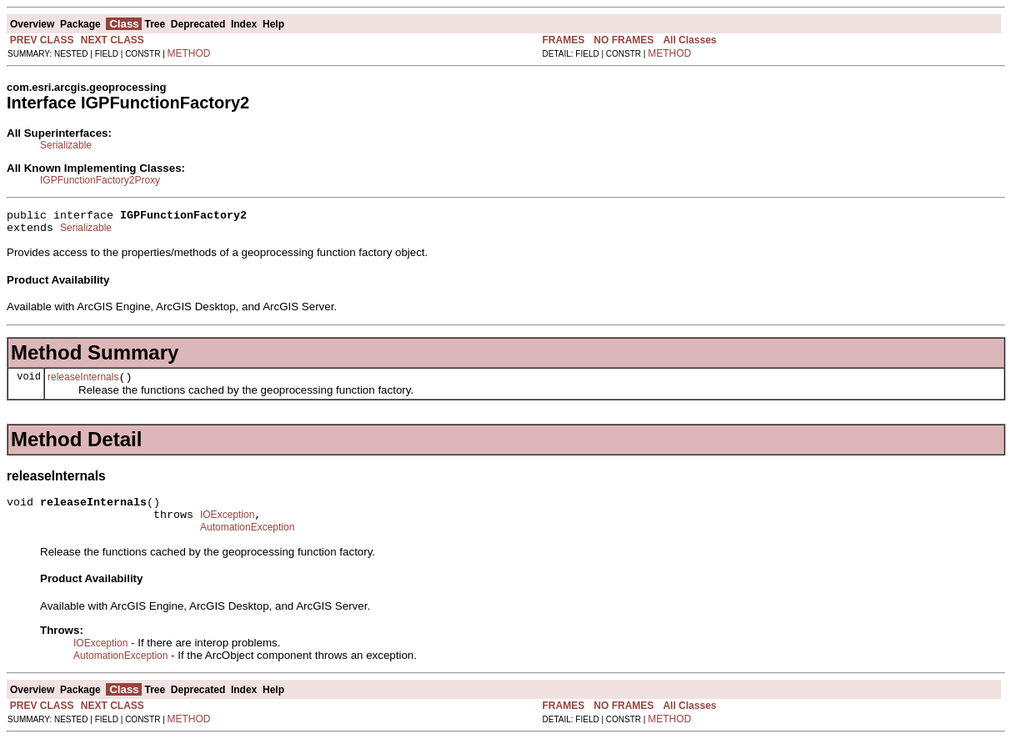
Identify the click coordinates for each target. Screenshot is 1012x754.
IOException (227, 527)
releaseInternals (83, 384)
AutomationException (247, 542)
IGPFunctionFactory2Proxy (100, 180)
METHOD (189, 53)
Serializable (66, 145)
